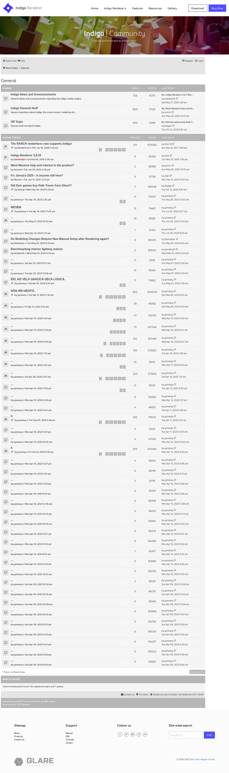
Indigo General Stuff (24, 108)
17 (115, 150)
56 (111, 454)
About (17, 733)
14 (124, 378)
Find (209, 735)
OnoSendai (19, 159)
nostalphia (170, 98)
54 (124, 297)
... (12, 195)
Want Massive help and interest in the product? (42, 165)
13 (124, 355)
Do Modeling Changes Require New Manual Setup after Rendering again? (60, 238)
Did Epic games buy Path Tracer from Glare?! (41, 185)
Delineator (19, 243)
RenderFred (24, 147)
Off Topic (17, 121)
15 (107, 150)
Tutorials (70, 739)
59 (124, 454)
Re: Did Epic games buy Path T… (178, 122)
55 (107, 454)
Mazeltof (26, 704)
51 (111, 297)
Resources (155, 8)
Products (18, 736)
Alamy (21, 189)
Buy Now (217, 8)
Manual (69, 733)
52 (115, 297)
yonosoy (18, 199)
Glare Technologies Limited (202, 759)
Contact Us (19, 739)
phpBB (18, 701)
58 (119, 454)
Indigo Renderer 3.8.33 (26, 155)
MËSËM (16, 207)
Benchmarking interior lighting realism (37, 249)
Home (94, 8)
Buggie (168, 125)
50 (107, 297)
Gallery (172, 8)
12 (119, 355)
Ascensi (17, 169)
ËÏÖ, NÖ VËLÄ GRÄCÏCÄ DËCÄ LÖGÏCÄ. (38, 279)
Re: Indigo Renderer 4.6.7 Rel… (177, 94)
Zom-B (168, 144)
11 (115, 355)
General (8, 80)
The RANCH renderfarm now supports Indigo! (41, 143)
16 (111, 150)
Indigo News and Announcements (33, 94)
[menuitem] (21, 60)
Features (137, 8)
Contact (69, 742)
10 (111, 355)
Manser (17, 179)
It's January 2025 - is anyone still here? (37, 175)
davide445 (19, 253)
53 (119, 297)
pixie (167, 155)
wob (167, 175)
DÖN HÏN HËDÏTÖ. (23, 290)
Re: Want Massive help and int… (178, 108)
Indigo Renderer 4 (115, 8)
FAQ (67, 736)
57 (115, 454)
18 (119, 150)
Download (197, 8)
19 (124, 150)
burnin (168, 112)
